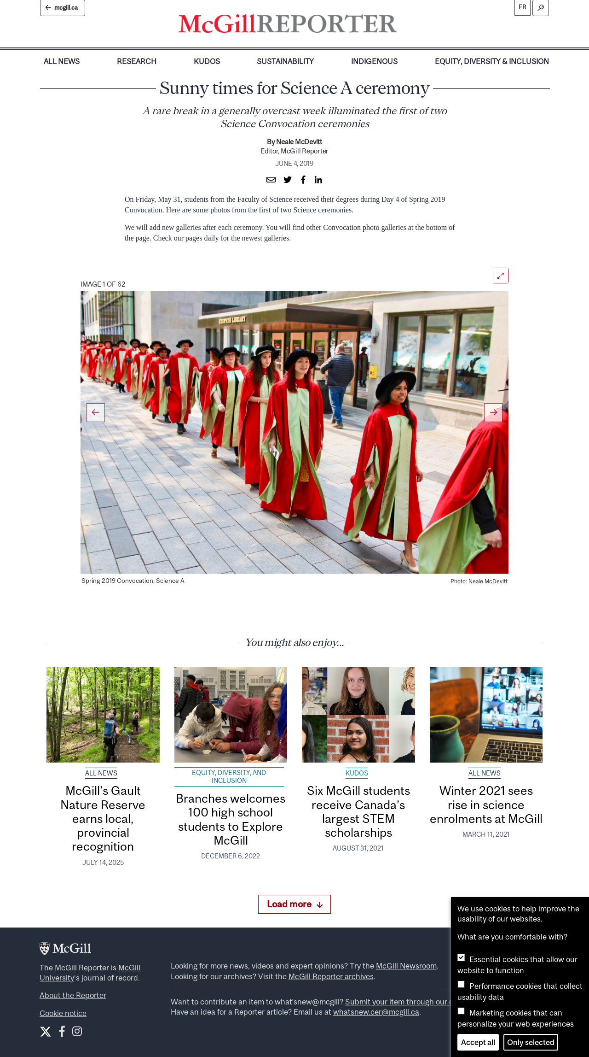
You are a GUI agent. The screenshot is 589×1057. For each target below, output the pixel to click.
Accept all (478, 1042)
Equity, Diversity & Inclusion (492, 61)
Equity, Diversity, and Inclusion (229, 777)
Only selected (530, 1042)
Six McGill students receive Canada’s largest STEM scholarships (358, 811)
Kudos (207, 61)
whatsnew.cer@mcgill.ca (376, 1011)
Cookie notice (63, 1013)
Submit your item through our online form (416, 1001)
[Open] (500, 275)
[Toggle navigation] (405, 25)
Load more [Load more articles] (295, 903)
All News (62, 61)
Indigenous (374, 61)
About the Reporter (73, 995)
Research (136, 61)
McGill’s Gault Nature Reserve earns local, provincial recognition (102, 818)
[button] (103, 425)
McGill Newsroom (406, 965)
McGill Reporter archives (331, 976)
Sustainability (285, 61)
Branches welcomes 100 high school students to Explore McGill (230, 819)
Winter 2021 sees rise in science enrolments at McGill (486, 804)
